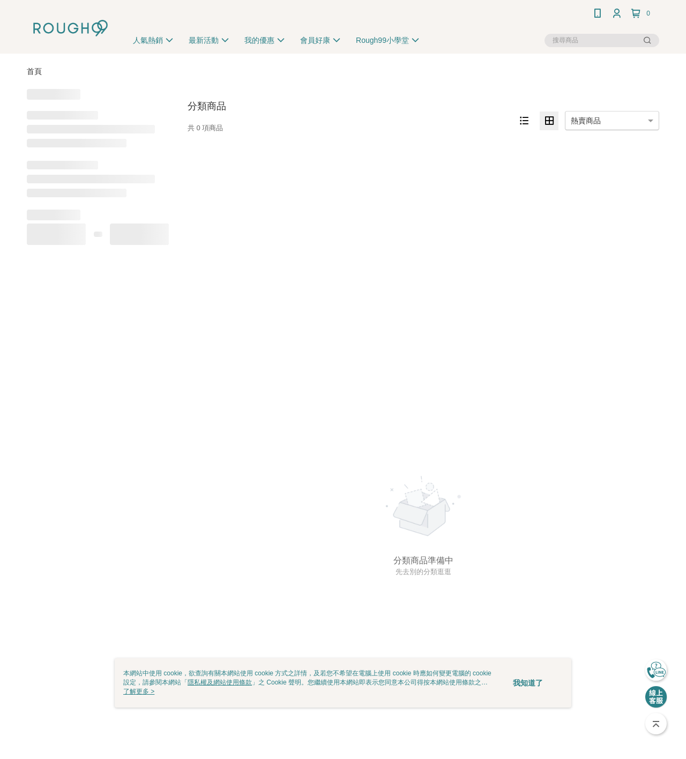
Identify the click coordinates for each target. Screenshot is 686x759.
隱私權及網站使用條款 (220, 682)
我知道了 (528, 683)
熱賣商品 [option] (586, 120)
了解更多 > (138, 691)
